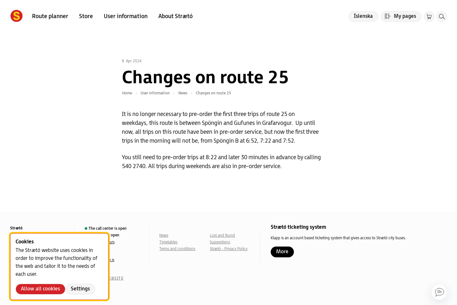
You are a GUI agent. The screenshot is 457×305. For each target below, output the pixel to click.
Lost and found (222, 235)
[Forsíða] (16, 17)
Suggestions (220, 242)
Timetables (168, 242)
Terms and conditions (177, 249)
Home (127, 93)
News (163, 235)
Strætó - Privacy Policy (229, 249)
